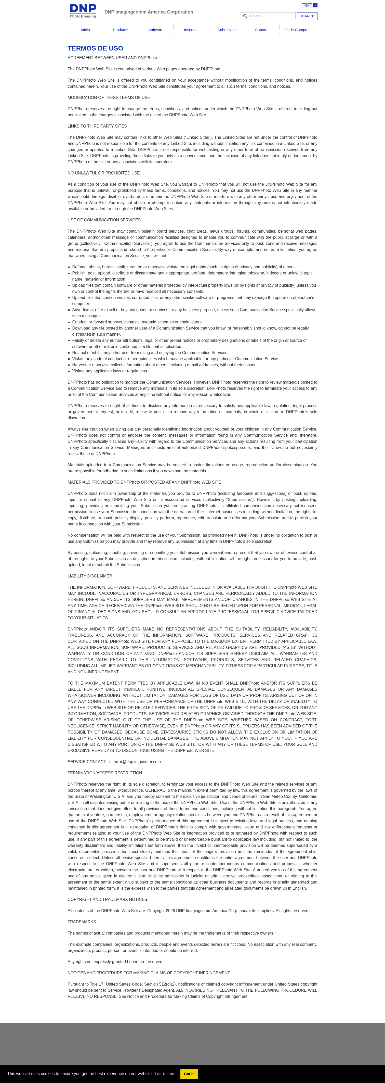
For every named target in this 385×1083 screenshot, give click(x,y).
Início (85, 30)
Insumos (191, 30)
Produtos (120, 30)
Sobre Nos (227, 30)
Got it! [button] (189, 1074)
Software (155, 30)
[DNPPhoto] (86, 9)
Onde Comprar (297, 30)
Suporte (262, 30)
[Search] (268, 15)
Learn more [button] (165, 1074)
